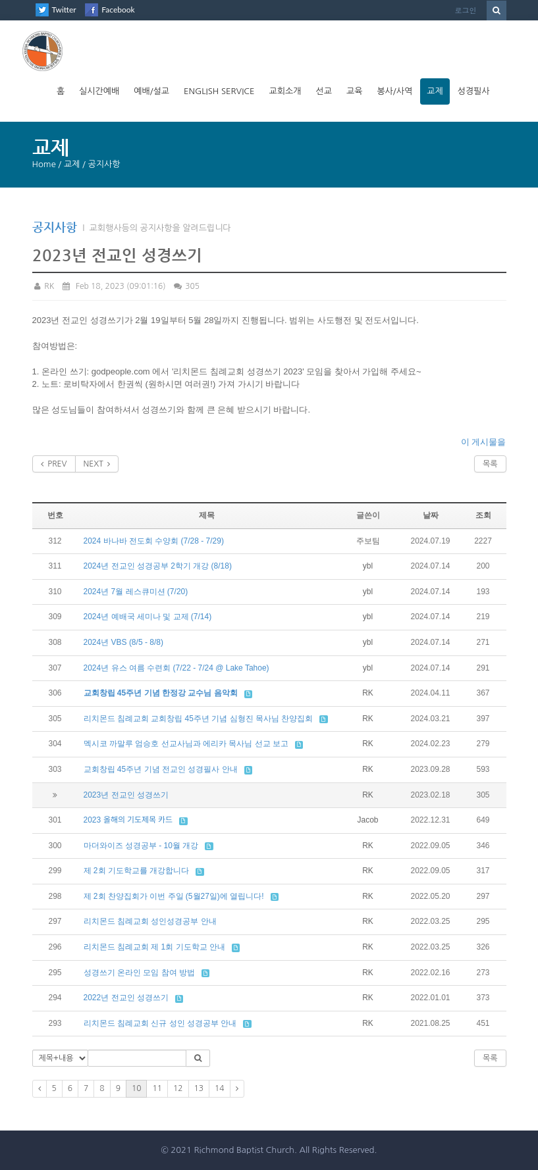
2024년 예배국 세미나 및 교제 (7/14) (148, 616)
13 (199, 1088)
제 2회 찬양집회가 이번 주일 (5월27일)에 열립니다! (174, 896)
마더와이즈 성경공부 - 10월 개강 (141, 845)
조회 (483, 515)
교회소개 (285, 91)
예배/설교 (151, 91)
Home (44, 164)
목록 (490, 464)
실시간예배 (99, 91)
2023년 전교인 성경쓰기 (126, 795)
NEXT (97, 464)
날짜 (431, 515)
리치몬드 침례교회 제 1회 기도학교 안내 (154, 947)
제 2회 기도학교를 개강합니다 (137, 870)
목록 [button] (490, 1058)
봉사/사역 (394, 91)
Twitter (64, 9)
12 (178, 1088)
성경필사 (474, 91)
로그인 (466, 10)
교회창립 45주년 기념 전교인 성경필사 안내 (161, 769)
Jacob (367, 820)
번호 (55, 515)
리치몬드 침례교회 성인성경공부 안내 (150, 921)
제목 (207, 515)
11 (157, 1088)
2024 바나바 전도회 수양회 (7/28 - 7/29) (154, 541)
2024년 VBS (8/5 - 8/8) (123, 642)
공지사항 (54, 227)
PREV (54, 464)
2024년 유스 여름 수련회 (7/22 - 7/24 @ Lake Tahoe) (176, 668)
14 (220, 1088)
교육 (354, 91)
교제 (435, 91)
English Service (219, 91)
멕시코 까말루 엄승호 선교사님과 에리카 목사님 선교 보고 (186, 743)
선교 (323, 91)
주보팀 (368, 541)
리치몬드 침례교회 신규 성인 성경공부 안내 (160, 1023)
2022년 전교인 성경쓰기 (126, 997)
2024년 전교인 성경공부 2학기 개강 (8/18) (158, 566)
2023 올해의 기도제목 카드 (128, 820)
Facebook (117, 9)
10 (137, 1088)
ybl (368, 566)
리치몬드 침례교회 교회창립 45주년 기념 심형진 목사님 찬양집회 (198, 718)
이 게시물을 (483, 442)
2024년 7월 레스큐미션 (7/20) (136, 591)
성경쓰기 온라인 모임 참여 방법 (139, 972)
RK (43, 286)
